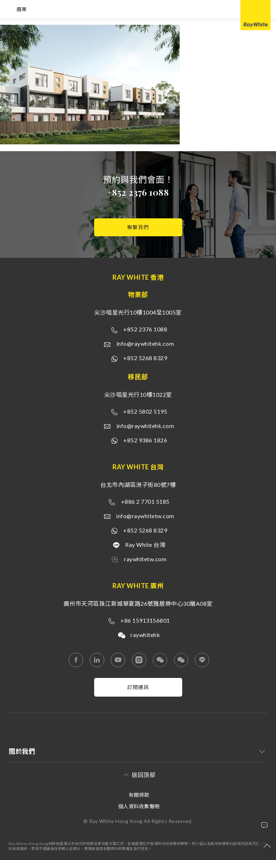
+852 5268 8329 (145, 357)
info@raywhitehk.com (145, 343)
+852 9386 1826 (145, 440)
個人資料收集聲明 (139, 806)
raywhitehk (145, 634)
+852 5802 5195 (145, 411)
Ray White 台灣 (145, 544)
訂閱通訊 (138, 687)
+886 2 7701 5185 (145, 501)
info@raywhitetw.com (145, 515)
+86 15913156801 (145, 620)
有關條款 (139, 795)
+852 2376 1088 (138, 192)
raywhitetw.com (145, 558)
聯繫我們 (138, 227)
